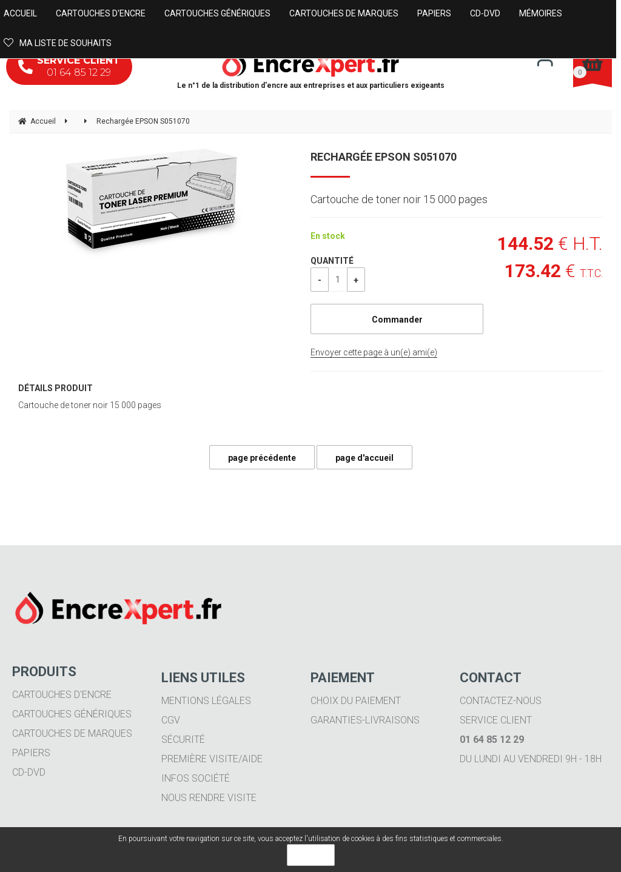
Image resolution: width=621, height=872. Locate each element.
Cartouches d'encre (62, 694)
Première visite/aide (212, 759)
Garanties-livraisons (365, 720)
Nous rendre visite (209, 797)
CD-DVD (28, 772)
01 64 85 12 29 (69, 66)
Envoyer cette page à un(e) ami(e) (373, 352)
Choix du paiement (355, 700)
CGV (170, 720)
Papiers (31, 753)
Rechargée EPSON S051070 (383, 156)
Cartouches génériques (72, 714)
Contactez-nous (501, 700)
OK (311, 855)
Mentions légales (206, 700)
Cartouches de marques (72, 733)
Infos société (195, 778)
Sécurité (183, 739)
